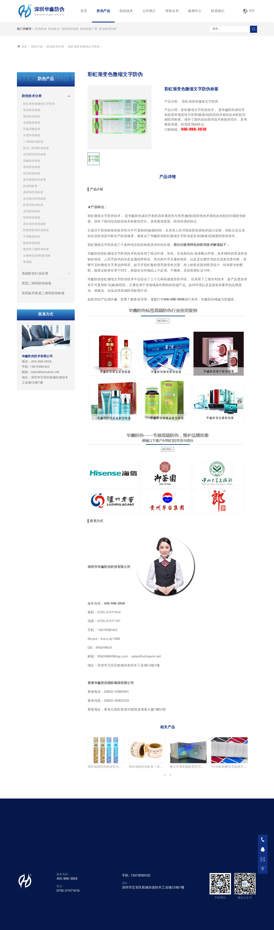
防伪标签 (41, 29)
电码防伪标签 (31, 234)
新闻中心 (194, 11)
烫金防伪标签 (31, 177)
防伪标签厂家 (89, 29)
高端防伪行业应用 (35, 340)
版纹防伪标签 (31, 309)
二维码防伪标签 (33, 208)
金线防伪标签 (31, 189)
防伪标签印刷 (107, 29)
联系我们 (217, 11)
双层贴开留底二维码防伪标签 (43, 359)
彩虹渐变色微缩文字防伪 (84, 113)
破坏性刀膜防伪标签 (36, 316)
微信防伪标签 (31, 183)
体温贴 (27, 328)
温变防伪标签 (31, 278)
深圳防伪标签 (70, 29)
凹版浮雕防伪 (31, 196)
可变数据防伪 (31, 303)
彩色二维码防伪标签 (36, 214)
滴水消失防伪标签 (34, 291)
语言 (249, 11)
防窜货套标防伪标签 (36, 297)
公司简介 (149, 11)
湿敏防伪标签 (31, 227)
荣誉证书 (172, 11)
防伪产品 (103, 11)
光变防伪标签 (31, 202)
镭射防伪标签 (31, 284)
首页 (83, 11)
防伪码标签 (30, 253)
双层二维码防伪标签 (37, 350)
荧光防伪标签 (31, 240)
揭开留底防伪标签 (34, 246)
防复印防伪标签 (33, 271)
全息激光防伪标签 (34, 265)
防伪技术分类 (55, 113)
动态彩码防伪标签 (34, 221)
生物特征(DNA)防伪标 (37, 322)
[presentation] (165, 842)
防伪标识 (54, 29)
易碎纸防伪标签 (33, 259)
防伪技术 (126, 11)
